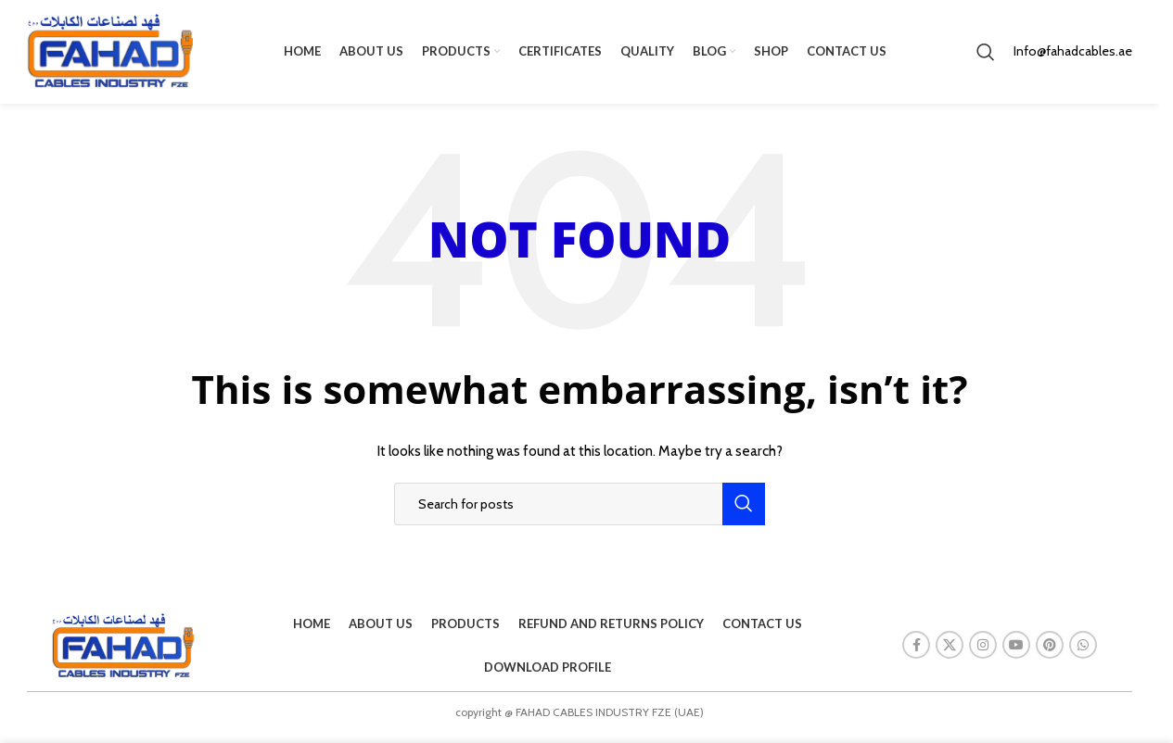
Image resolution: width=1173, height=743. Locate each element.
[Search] (985, 55)
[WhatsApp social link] (1083, 653)
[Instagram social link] (983, 653)
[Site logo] (110, 54)
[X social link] (949, 653)
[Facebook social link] (916, 653)
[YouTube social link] (1016, 653)
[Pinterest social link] (1050, 653)
